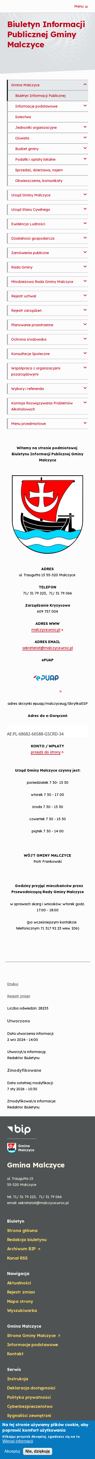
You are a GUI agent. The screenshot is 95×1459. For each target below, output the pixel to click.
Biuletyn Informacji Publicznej (40, 95)
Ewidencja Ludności (28, 224)
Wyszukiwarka (22, 1310)
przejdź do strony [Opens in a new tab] (47, 752)
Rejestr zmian (18, 996)
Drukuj (12, 984)
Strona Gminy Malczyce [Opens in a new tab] (34, 1336)
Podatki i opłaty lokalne (35, 159)
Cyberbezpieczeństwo (30, 1406)
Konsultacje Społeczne (30, 354)
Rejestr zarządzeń (26, 310)
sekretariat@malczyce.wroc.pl (47, 648)
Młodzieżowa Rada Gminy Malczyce (42, 281)
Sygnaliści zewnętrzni (29, 1415)
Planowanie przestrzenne (32, 325)
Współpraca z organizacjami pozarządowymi (35, 371)
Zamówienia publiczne (30, 253)
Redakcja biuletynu (27, 1239)
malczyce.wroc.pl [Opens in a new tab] (47, 629)
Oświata (22, 138)
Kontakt (15, 1353)
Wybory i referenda (27, 388)
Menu (81, 6)
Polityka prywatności (29, 1397)
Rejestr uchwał (23, 296)
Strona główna (22, 1230)
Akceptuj (12, 1451)
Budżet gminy (27, 149)
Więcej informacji (17, 1441)
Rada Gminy (21, 267)
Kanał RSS (17, 1258)
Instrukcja (17, 1378)
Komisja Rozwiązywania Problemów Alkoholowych (42, 406)
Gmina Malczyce (25, 85)
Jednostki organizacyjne (36, 127)
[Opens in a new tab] (47, 691)
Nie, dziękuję (37, 1451)
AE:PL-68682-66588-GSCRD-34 (46, 731)
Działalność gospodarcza (32, 238)
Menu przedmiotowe (28, 423)
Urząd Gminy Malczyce (30, 195)
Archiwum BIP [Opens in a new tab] (24, 1249)
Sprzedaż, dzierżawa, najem (39, 170)
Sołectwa (23, 117)
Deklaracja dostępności (31, 1387)
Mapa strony (20, 1301)
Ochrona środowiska (28, 339)
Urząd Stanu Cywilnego (30, 209)
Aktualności (19, 1282)
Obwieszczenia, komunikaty (38, 180)
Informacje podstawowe (36, 106)
